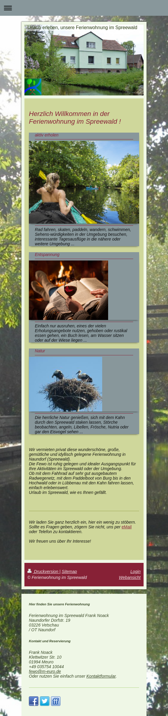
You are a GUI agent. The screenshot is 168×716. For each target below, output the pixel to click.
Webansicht (130, 577)
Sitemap (69, 571)
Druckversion (43, 571)
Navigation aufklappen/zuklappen (84, 7)
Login (135, 571)
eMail (126, 527)
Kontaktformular (101, 676)
